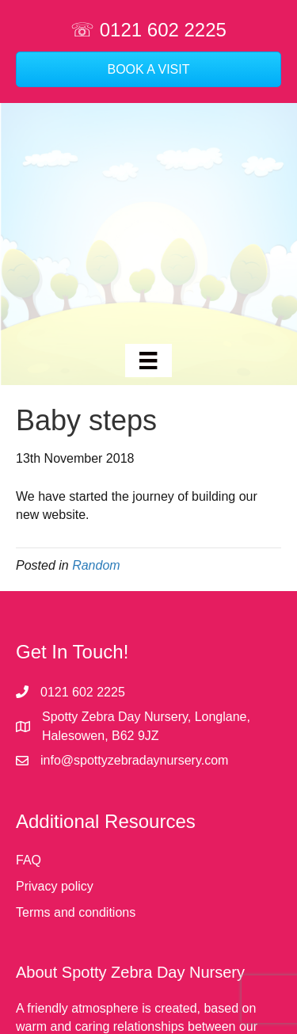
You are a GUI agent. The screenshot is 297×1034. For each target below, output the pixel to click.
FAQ (28, 860)
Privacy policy (54, 886)
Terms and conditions (75, 912)
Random (96, 565)
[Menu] (148, 360)
